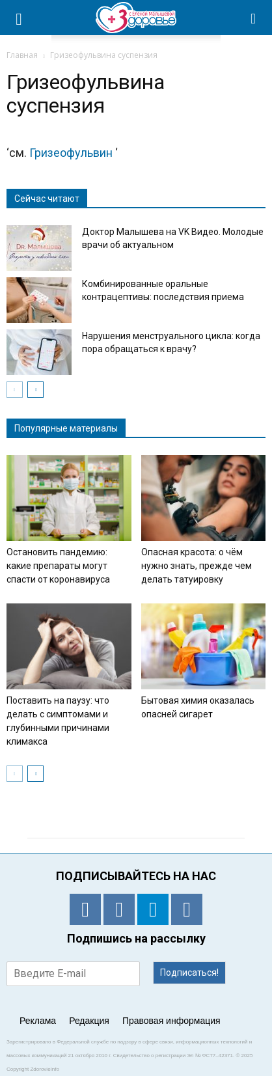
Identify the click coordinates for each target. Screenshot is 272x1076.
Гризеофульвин (72, 152)
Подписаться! (189, 972)
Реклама (38, 1020)
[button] (254, 17)
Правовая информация (171, 1020)
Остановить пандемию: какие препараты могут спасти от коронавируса (58, 566)
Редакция (89, 1020)
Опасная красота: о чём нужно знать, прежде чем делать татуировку (196, 566)
